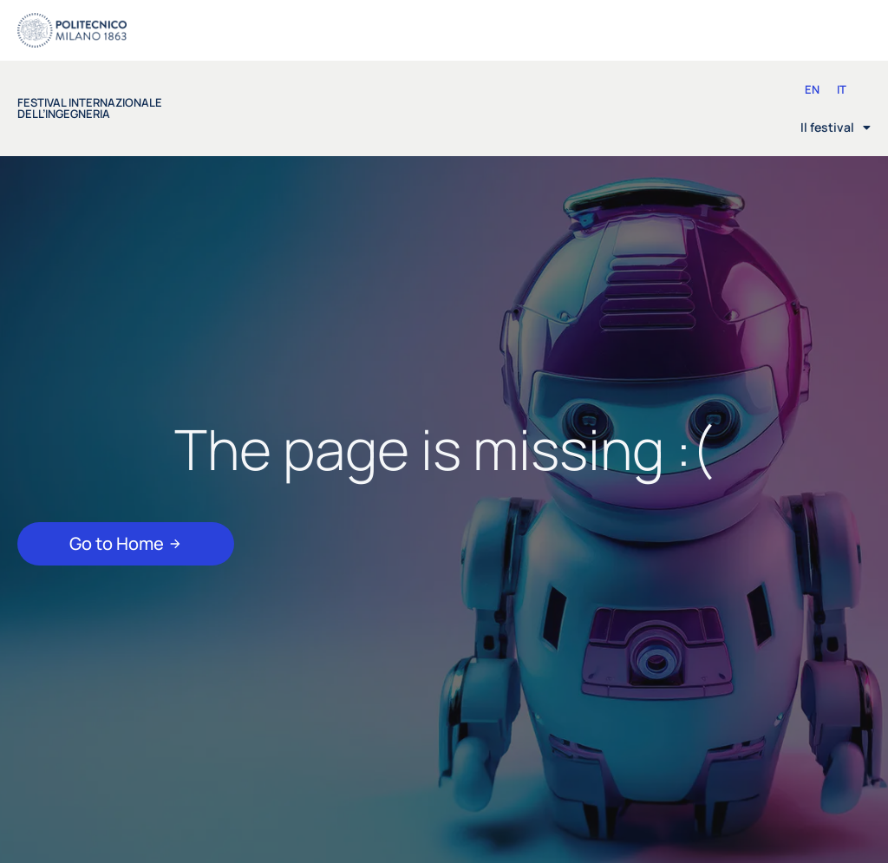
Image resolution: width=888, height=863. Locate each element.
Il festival (835, 127)
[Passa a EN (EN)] (812, 90)
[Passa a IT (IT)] (841, 90)
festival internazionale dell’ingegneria (89, 108)
